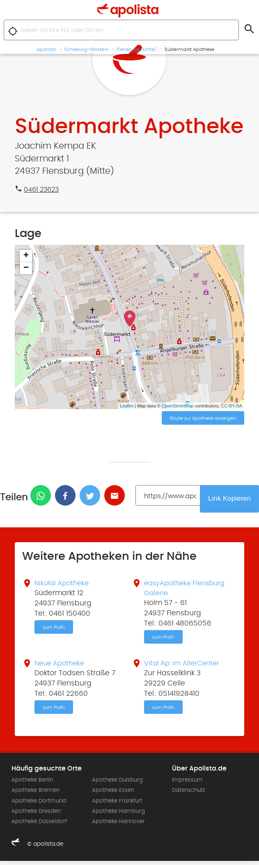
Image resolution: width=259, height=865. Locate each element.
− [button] (26, 268)
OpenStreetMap (178, 405)
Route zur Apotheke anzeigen (203, 418)
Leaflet (126, 405)
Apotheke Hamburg (118, 815)
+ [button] (26, 256)
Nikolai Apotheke (63, 584)
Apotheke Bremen (35, 794)
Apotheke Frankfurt (117, 804)
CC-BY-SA (231, 405)
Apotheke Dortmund (38, 804)
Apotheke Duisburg (117, 784)
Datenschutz (188, 794)
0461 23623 (43, 189)
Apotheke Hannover (118, 825)
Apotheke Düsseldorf (39, 825)
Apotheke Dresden (36, 815)
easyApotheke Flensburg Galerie (175, 589)
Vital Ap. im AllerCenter (183, 666)
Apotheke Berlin (32, 784)
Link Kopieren (228, 499)
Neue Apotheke (61, 666)
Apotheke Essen (113, 794)
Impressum (187, 784)
